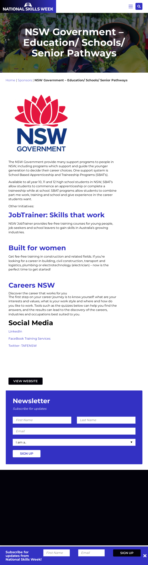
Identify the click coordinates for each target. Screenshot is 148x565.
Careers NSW (31, 286)
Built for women (37, 248)
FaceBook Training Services (29, 339)
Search (138, 6)
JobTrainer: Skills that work (56, 215)
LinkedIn (15, 332)
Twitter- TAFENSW (22, 346)
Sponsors (25, 81)
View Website (25, 382)
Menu (130, 6)
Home (10, 81)
